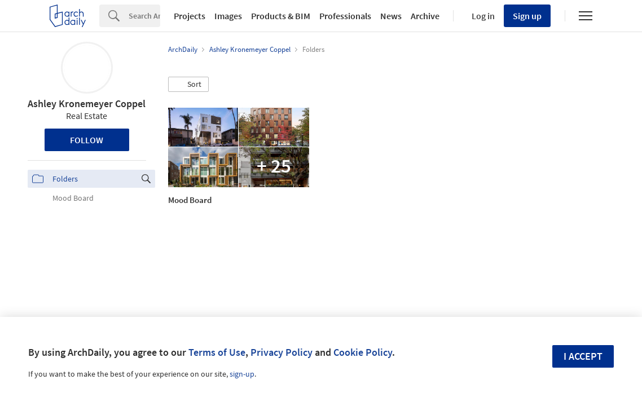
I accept (583, 356)
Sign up (527, 15)
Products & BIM (280, 15)
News (391, 15)
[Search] (144, 16)
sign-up (242, 374)
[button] (188, 84)
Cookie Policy (362, 352)
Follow (86, 139)
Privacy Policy (281, 352)
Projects (189, 15)
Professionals (345, 15)
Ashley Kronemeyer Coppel (87, 103)
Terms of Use (216, 352)
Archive (425, 15)
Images (228, 15)
